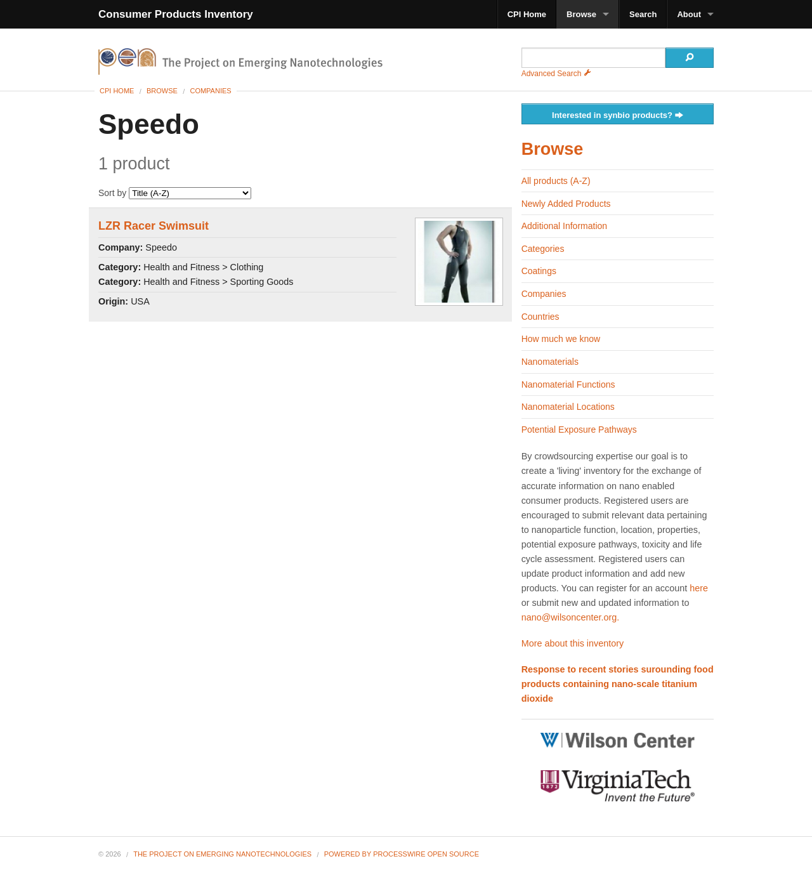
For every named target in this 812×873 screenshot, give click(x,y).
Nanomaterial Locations (568, 407)
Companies (210, 91)
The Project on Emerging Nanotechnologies (222, 854)
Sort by (174, 193)
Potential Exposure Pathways (579, 429)
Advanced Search (556, 73)
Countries (540, 317)
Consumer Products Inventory (175, 14)
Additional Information (564, 226)
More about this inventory (572, 643)
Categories (543, 249)
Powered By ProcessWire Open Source (401, 854)
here (699, 588)
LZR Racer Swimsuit (153, 226)
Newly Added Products (566, 204)
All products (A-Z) (556, 181)
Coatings (538, 271)
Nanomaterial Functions (568, 384)
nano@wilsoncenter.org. (570, 617)
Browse (581, 14)
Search (643, 14)
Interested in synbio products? (617, 115)
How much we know (561, 339)
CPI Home (527, 14)
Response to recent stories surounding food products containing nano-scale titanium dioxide (617, 684)
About (689, 14)
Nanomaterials (550, 362)
